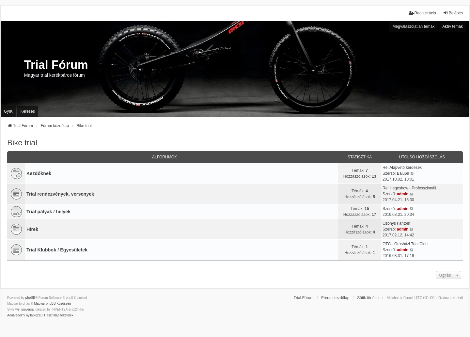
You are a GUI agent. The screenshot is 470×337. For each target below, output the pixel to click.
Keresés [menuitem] (28, 111)
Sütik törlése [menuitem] (368, 298)
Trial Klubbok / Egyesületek (56, 249)
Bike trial (22, 142)
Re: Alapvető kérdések (402, 167)
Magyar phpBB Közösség (52, 303)
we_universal (24, 309)
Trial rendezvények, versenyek (60, 194)
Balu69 (403, 173)
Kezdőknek (38, 173)
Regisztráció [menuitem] (422, 12)
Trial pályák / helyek (48, 211)
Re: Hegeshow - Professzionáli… (411, 188)
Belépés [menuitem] (453, 12)
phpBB (30, 297)
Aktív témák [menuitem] (452, 26)
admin (402, 194)
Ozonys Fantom (396, 223)
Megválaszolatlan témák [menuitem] (414, 26)
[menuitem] (24, 315)
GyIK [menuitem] (8, 111)
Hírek (32, 229)
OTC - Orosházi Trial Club (405, 244)
